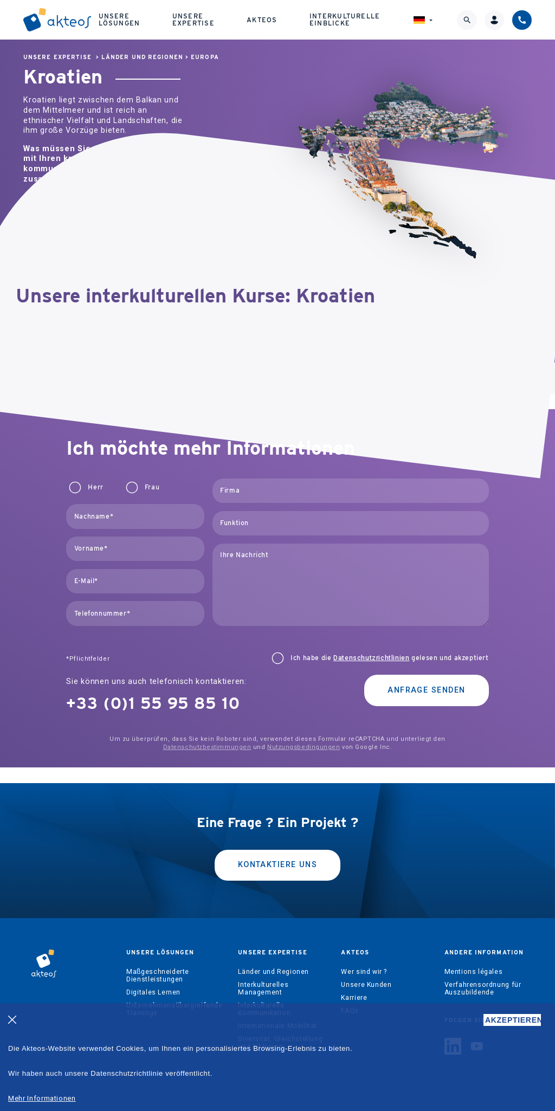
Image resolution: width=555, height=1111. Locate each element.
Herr (95, 487)
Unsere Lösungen (119, 19)
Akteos (262, 20)
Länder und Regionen (142, 57)
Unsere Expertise (193, 19)
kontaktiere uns (278, 864)
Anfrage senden (426, 690)
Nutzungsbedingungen (303, 747)
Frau (152, 487)
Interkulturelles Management (263, 988)
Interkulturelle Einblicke (344, 19)
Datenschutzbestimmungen (207, 747)
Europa (204, 57)
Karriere (354, 998)
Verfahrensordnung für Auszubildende (482, 988)
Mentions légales (473, 972)
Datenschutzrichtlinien (371, 658)
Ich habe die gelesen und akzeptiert (390, 658)
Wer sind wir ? (364, 972)
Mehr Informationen (42, 1098)
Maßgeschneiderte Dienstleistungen (157, 975)
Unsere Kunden (366, 985)
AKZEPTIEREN (513, 1020)
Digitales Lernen (153, 992)
